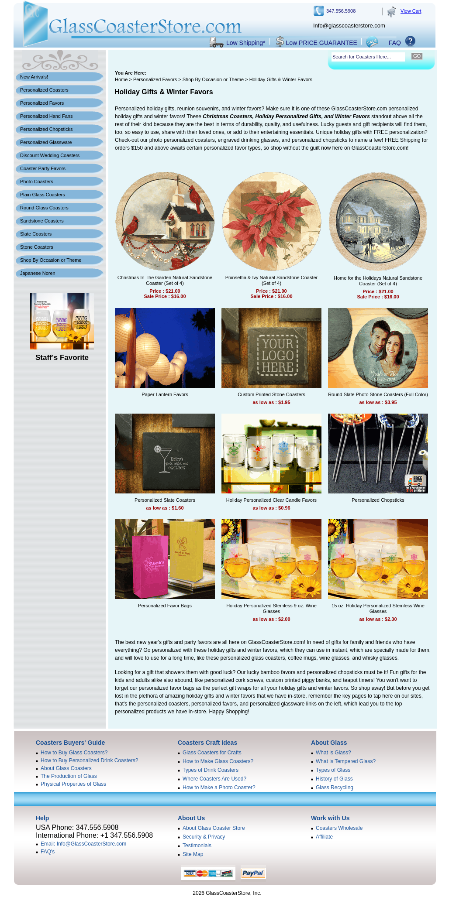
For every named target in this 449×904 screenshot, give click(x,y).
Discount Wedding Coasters (49, 155)
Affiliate (324, 837)
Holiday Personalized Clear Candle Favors (271, 500)
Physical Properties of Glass (73, 784)
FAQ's (48, 852)
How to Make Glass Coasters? (218, 761)
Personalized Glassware (46, 142)
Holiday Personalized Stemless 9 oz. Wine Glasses (271, 608)
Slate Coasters (36, 233)
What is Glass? (333, 753)
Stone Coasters (36, 247)
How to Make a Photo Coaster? (219, 787)
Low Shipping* (246, 42)
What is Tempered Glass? (346, 761)
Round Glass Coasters (44, 207)
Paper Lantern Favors (165, 394)
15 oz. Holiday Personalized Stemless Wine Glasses (378, 608)
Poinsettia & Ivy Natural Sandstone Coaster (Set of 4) (271, 280)
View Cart (411, 11)
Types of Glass (333, 770)
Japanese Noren (37, 273)
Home (121, 79)
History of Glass (334, 779)
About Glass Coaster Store (214, 828)
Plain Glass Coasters (42, 194)
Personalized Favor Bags (165, 605)
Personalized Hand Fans (46, 116)
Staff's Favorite (62, 357)
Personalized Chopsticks (46, 129)
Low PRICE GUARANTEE (321, 42)
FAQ (395, 42)
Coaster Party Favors (43, 168)
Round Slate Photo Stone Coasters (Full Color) (378, 394)
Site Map (193, 854)
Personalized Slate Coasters (165, 500)
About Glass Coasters (66, 768)
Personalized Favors (42, 103)
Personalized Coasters (44, 89)
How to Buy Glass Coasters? (74, 753)
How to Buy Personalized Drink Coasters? (89, 760)
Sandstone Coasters (42, 220)
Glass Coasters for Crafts (212, 753)
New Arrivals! (34, 76)
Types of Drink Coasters (210, 770)
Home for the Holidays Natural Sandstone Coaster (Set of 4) (378, 280)
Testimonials (197, 845)
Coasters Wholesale (339, 828)
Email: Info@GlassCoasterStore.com (83, 844)
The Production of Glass (69, 776)
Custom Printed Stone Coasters (271, 394)
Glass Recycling (334, 787)
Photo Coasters (36, 181)
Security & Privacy (204, 837)
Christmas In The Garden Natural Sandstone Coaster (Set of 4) (164, 280)
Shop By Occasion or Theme (50, 260)
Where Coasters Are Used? (214, 779)
